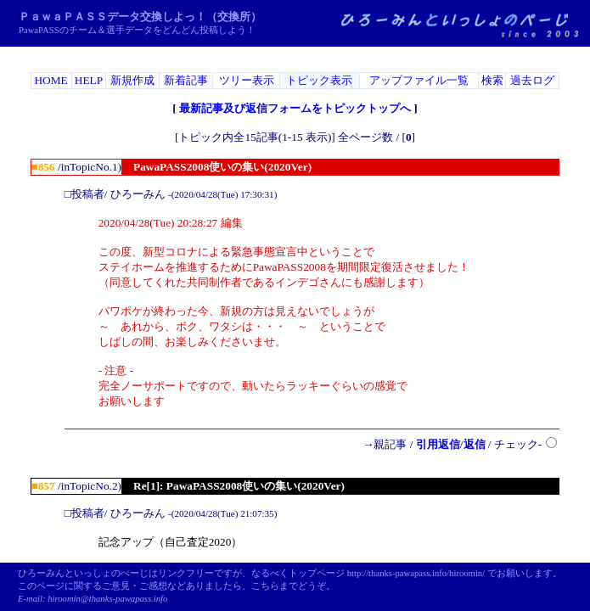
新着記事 (186, 80)
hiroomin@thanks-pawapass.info (107, 598)
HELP (89, 80)
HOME (50, 80)
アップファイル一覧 (419, 80)
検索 (492, 80)
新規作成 (132, 80)
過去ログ (532, 80)
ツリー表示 (246, 80)
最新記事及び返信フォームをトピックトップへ (295, 108)
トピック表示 (319, 80)
